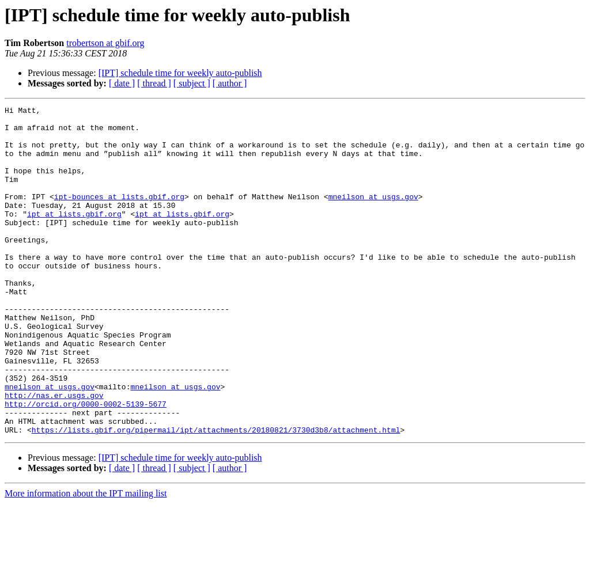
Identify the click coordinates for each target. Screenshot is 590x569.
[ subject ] (191, 83)
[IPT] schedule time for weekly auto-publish (180, 73)
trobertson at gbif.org (105, 43)
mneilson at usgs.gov (373, 215)
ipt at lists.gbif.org (74, 236)
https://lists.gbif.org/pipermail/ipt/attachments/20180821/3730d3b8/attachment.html (216, 495)
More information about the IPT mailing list (86, 559)
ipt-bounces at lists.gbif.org (119, 215)
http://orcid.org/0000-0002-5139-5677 (86, 464)
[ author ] (230, 83)
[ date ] (122, 83)
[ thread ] (154, 83)
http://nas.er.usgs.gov (54, 454)
